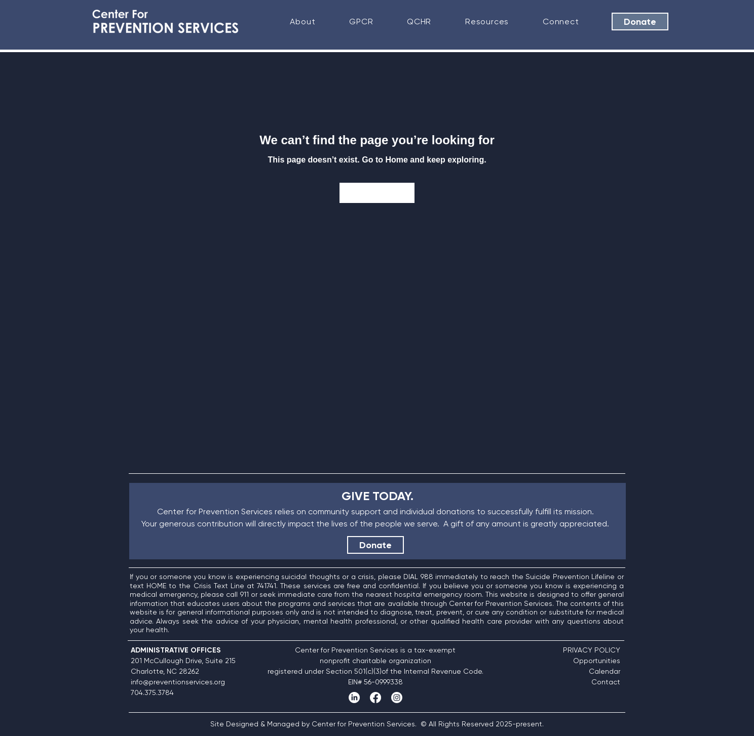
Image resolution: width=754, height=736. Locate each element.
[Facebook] (375, 697)
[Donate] (640, 21)
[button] (302, 21)
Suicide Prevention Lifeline (570, 577)
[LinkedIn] (354, 697)
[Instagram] (396, 697)
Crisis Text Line (219, 586)
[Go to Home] (377, 193)
